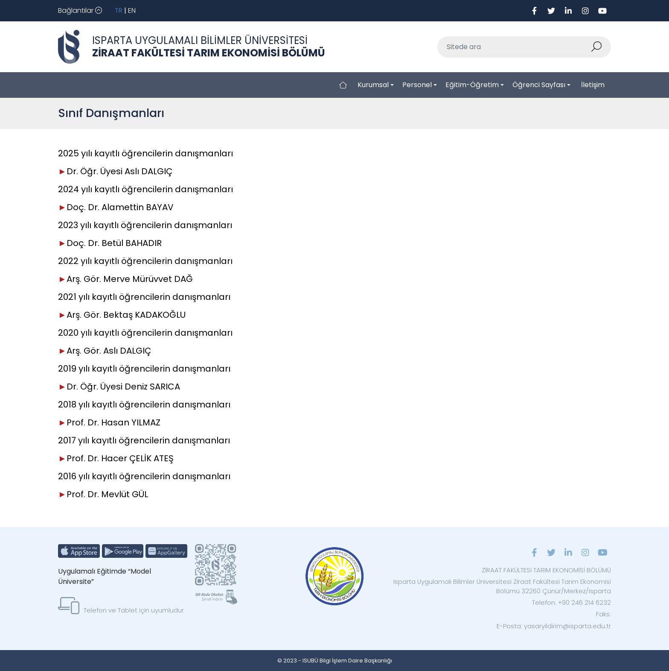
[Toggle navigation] (80, 11)
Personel (417, 85)
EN (132, 10)
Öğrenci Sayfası (538, 85)
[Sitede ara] (514, 47)
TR (118, 10)
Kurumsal (373, 85)
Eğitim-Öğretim (472, 85)
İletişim (593, 85)
